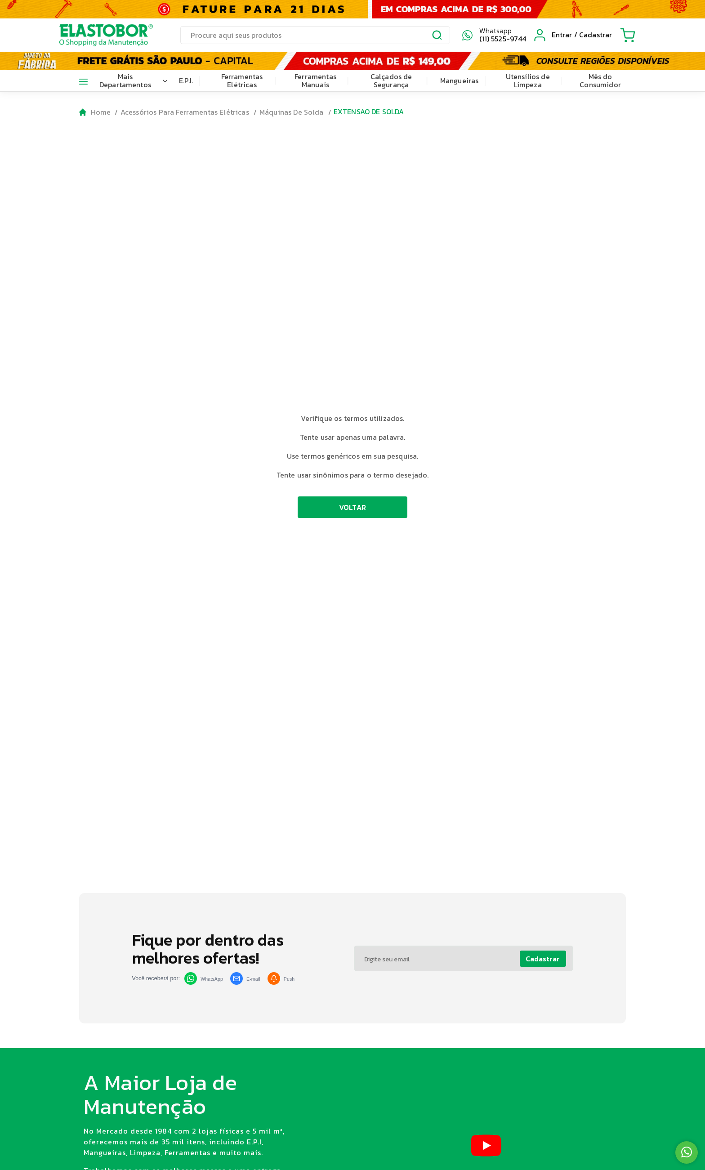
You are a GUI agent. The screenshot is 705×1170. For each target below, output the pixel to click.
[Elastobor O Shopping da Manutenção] (98, 35)
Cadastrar (543, 958)
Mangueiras (459, 80)
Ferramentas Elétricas (242, 80)
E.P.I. (186, 80)
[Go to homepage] (95, 112)
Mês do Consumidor (600, 80)
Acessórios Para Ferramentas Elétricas (184, 112)
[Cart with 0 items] (627, 35)
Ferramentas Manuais (315, 80)
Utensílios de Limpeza (528, 80)
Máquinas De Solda (291, 112)
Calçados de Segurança (391, 80)
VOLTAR (352, 507)
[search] (315, 35)
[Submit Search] (437, 36)
